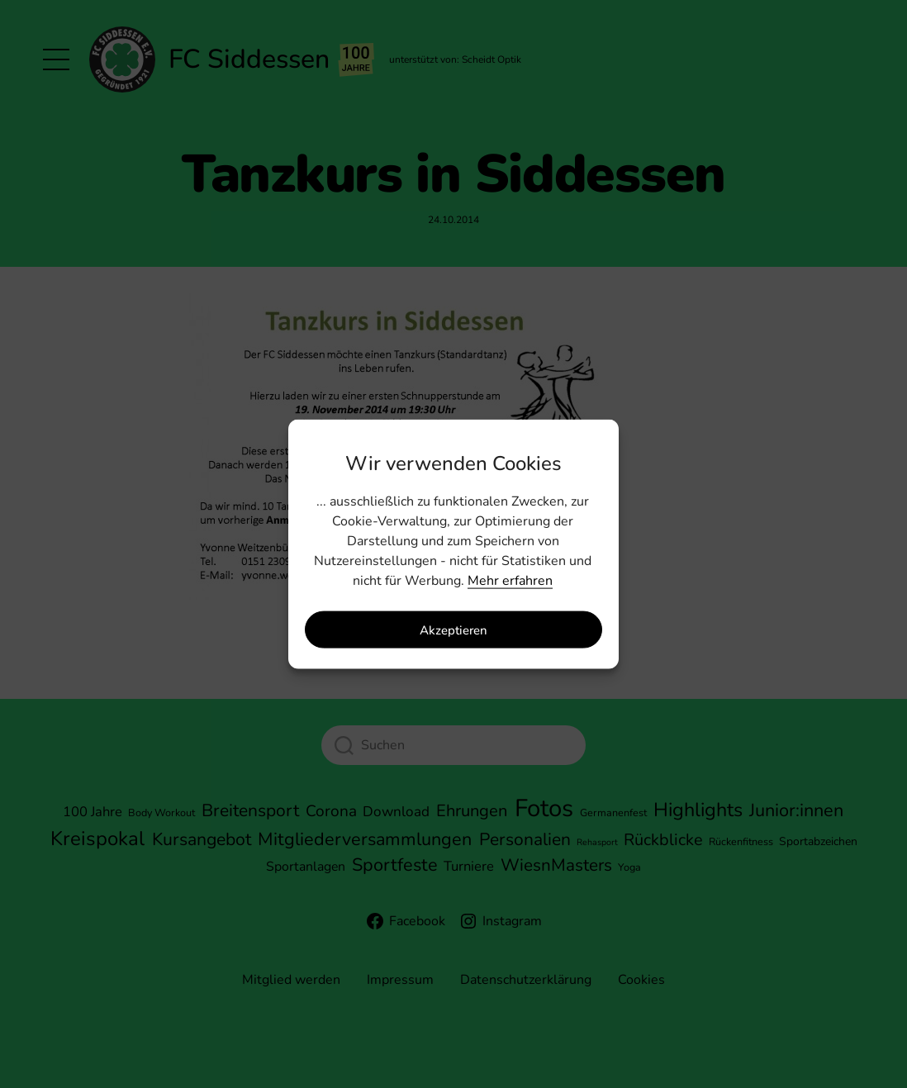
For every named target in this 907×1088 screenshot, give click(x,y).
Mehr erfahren (510, 581)
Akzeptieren (453, 629)
